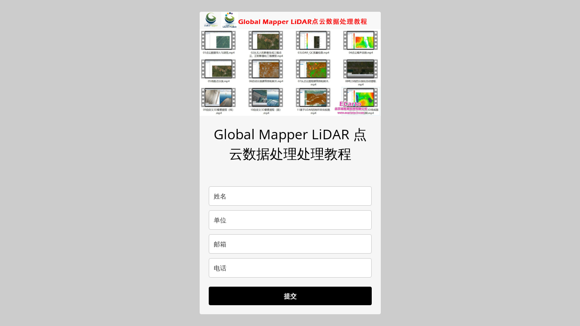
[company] (290, 220)
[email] (290, 244)
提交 (290, 296)
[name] (290, 196)
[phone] (290, 268)
